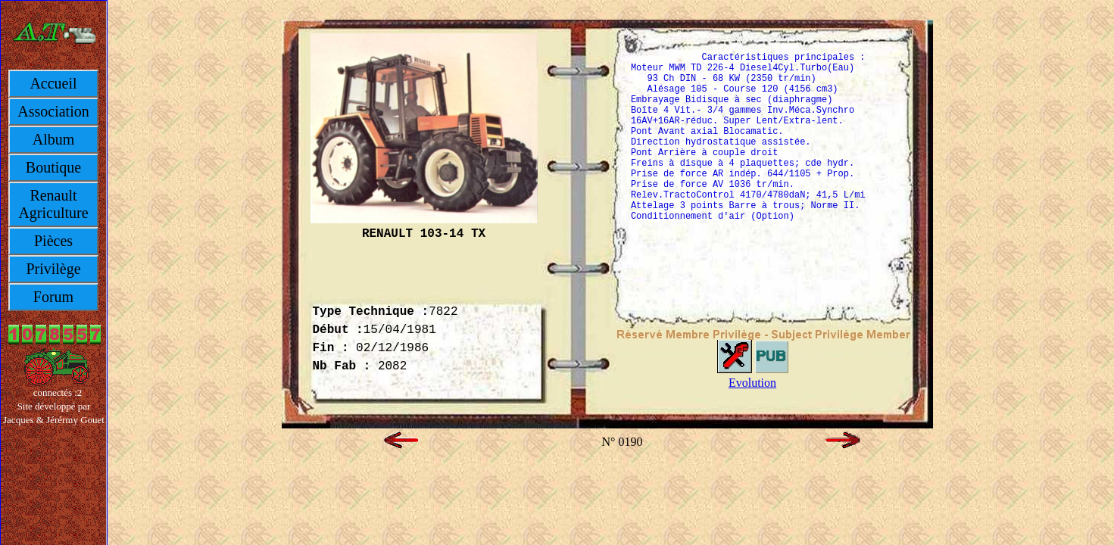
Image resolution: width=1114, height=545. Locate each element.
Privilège (53, 268)
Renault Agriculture (53, 204)
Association (53, 111)
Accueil (53, 83)
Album (54, 139)
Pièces (53, 240)
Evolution (752, 382)
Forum (53, 296)
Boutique (53, 167)
